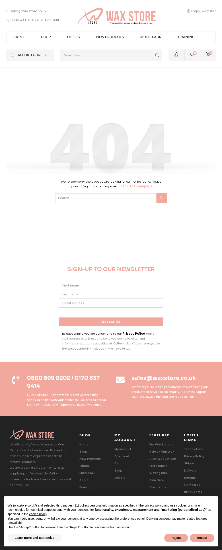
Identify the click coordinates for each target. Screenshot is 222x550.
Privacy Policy (194, 456)
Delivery (190, 470)
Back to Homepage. (136, 186)
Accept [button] (202, 538)
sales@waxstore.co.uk (28, 11)
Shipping (190, 463)
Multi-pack (150, 37)
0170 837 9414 (48, 20)
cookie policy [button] (38, 514)
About (83, 480)
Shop (46, 37)
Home (19, 37)
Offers (73, 37)
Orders (119, 478)
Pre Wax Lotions (161, 444)
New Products (110, 37)
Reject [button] (176, 538)
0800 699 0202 (22, 20)
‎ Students (193, 492)
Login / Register (201, 11)
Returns (190, 478)
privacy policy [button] (153, 505)
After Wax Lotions (162, 459)
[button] (208, 55)
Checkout (121, 456)
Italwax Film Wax (161, 451)
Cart (117, 463)
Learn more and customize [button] (34, 538)
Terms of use (194, 449)
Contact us (192, 485)
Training (186, 37)
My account (122, 449)
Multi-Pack (87, 473)
